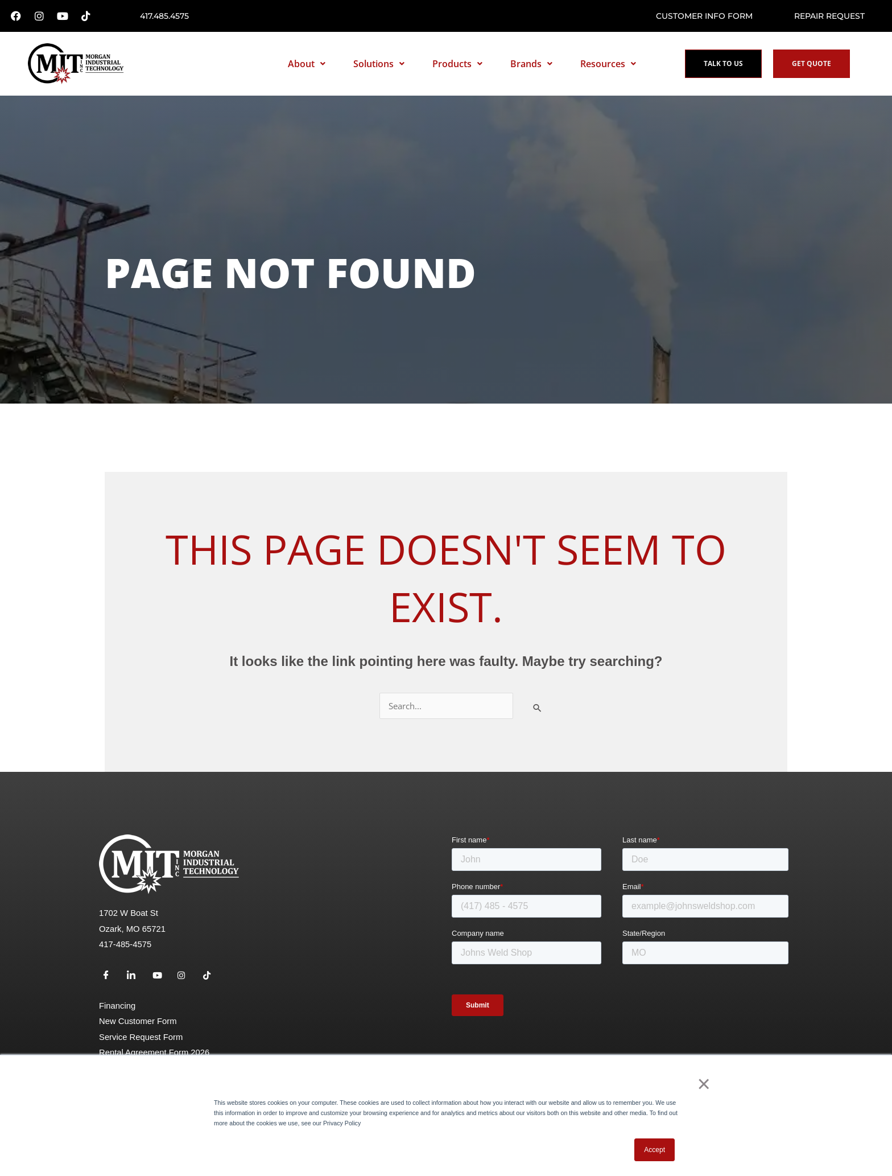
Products (457, 63)
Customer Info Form (704, 16)
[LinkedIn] (135, 980)
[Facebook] (110, 980)
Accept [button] (654, 1150)
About (306, 63)
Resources (608, 63)
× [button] (707, 1087)
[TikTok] (211, 980)
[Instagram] (186, 980)
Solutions (378, 63)
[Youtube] (161, 980)
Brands (531, 63)
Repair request (829, 16)
